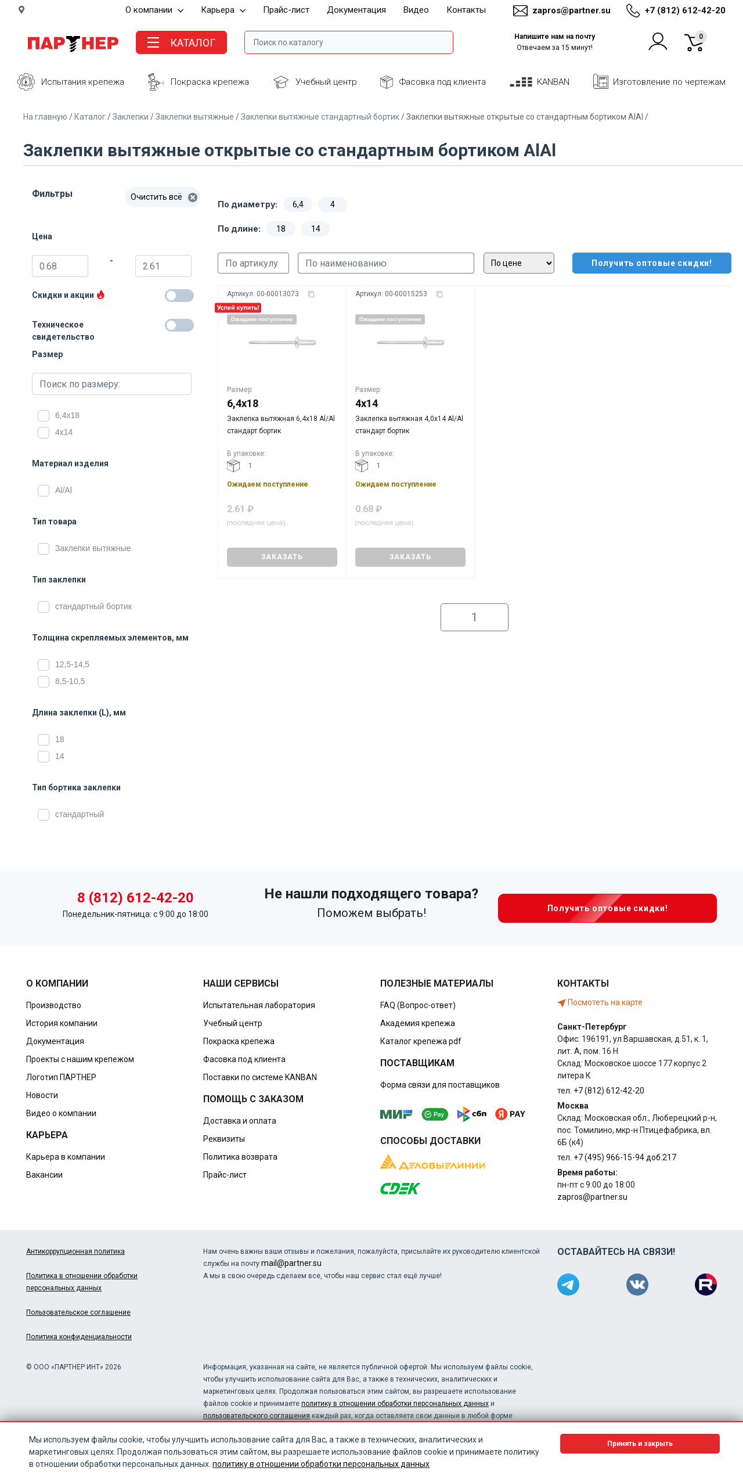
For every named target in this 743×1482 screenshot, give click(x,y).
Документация (356, 10)
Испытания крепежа (82, 82)
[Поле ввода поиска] (348, 42)
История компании (62, 1023)
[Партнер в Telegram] (568, 1285)
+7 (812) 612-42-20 (685, 10)
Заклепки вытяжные (195, 116)
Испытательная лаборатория (259, 1005)
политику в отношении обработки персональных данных (395, 1404)
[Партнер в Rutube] (706, 1285)
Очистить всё (164, 197)
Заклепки (131, 116)
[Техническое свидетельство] (179, 325)
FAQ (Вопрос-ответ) (418, 1005)
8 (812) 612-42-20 (135, 898)
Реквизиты (224, 1138)
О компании (154, 10)
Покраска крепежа (210, 82)
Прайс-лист (286, 10)
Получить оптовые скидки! (644, 263)
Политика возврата (240, 1156)
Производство (53, 1005)
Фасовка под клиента (442, 82)
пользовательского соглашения (256, 1416)
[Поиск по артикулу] (253, 263)
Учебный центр (326, 82)
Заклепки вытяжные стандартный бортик (320, 116)
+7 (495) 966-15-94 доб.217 (625, 1157)
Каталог (90, 116)
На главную (45, 116)
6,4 (298, 204)
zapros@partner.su (571, 10)
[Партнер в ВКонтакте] (637, 1285)
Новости (42, 1095)
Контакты (466, 10)
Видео (416, 10)
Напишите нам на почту (554, 42)
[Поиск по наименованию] (386, 263)
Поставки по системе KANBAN (260, 1077)
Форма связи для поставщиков (440, 1084)
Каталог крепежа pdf (420, 1041)
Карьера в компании (65, 1156)
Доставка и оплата (239, 1120)
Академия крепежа (417, 1023)
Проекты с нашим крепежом (80, 1059)
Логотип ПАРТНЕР (61, 1077)
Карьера (223, 10)
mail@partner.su (291, 1263)
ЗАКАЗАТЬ (282, 557)
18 (281, 228)
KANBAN (553, 82)
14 (315, 228)
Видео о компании (61, 1113)
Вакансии (44, 1174)
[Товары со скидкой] (179, 295)
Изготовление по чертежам (669, 82)
